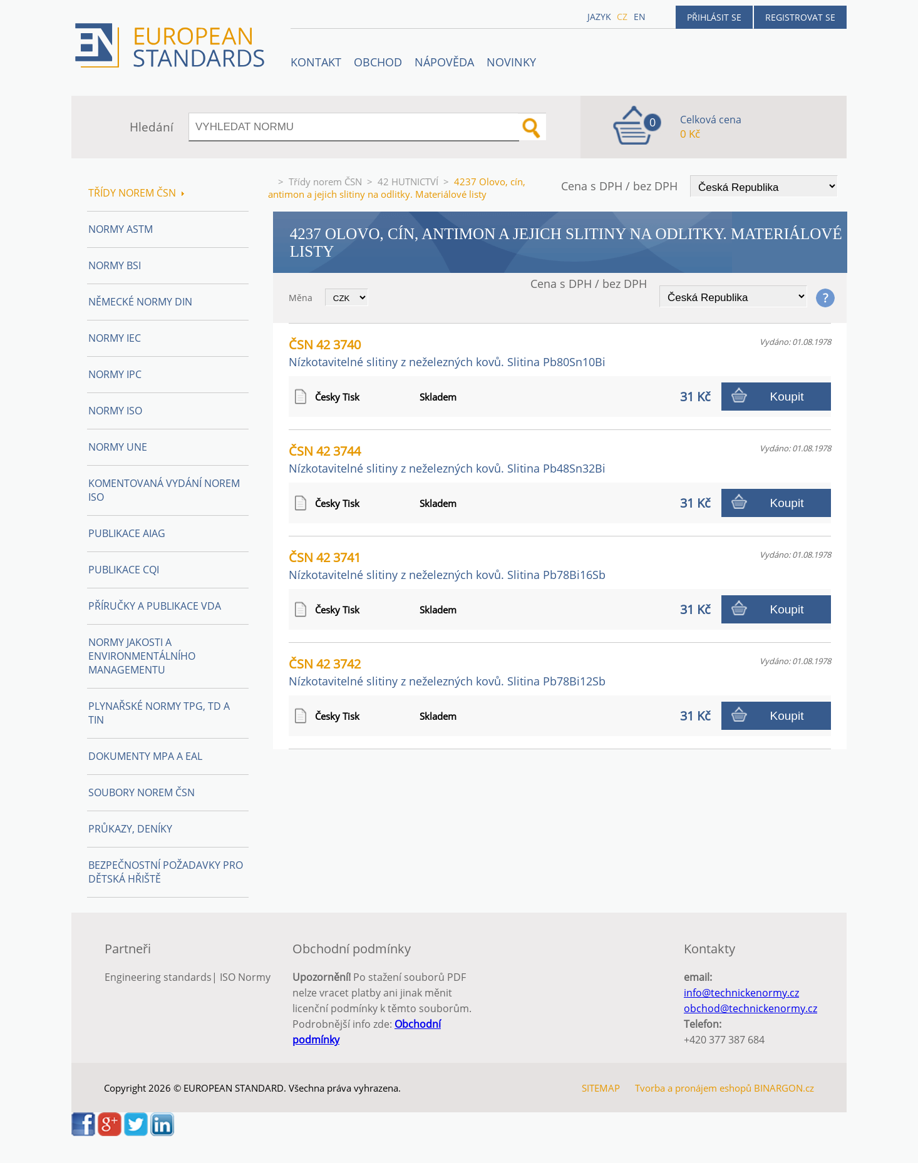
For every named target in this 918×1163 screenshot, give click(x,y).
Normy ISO (115, 411)
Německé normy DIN (140, 302)
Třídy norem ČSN (325, 181)
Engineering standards (158, 977)
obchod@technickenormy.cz (750, 1008)
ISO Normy (245, 977)
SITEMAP (601, 1088)
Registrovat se (800, 17)
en (640, 17)
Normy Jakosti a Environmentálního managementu (141, 656)
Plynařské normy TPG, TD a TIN (159, 713)
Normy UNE (117, 447)
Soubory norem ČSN (141, 792)
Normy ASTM (120, 229)
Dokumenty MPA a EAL (145, 756)
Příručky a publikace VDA (154, 606)
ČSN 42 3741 (447, 565)
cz (622, 17)
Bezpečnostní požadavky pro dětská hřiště (165, 872)
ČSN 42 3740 (447, 352)
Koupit (787, 396)
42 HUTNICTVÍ (408, 181)
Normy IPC (115, 374)
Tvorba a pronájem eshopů (693, 1088)
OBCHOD (378, 61)
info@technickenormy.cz (741, 993)
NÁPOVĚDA (444, 61)
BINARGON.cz (784, 1088)
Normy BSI (114, 265)
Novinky (511, 61)
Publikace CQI (123, 569)
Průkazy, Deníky (130, 829)
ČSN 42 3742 (447, 672)
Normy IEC (114, 338)
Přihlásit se (714, 17)
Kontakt (316, 61)
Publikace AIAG (126, 533)
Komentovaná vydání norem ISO (164, 490)
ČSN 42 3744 (447, 459)
